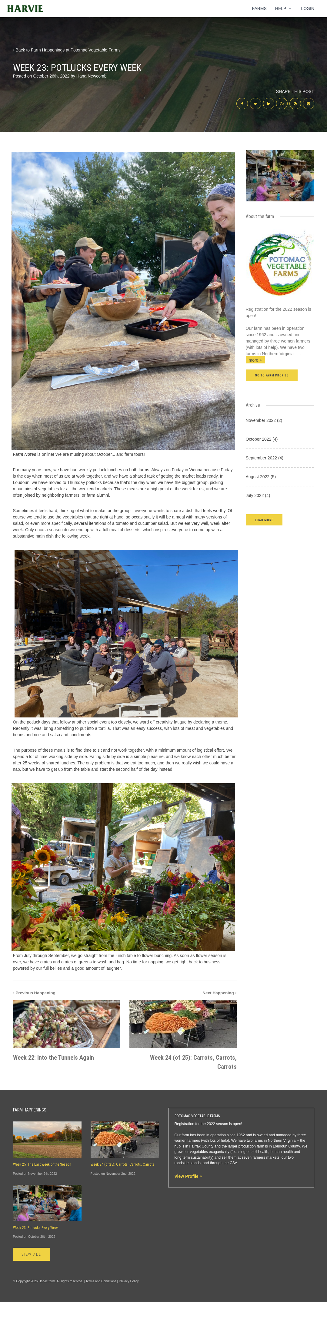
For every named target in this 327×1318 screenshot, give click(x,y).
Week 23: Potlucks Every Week (35, 1244)
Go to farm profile (272, 376)
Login (307, 8)
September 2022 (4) (265, 458)
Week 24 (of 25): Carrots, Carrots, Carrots (122, 1180)
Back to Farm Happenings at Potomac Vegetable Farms (67, 50)
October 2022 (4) (262, 439)
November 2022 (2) (264, 421)
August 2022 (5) (261, 477)
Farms (259, 8)
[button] (264, 520)
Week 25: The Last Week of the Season (42, 1180)
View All (32, 1270)
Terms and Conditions (100, 1297)
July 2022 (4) (258, 496)
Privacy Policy (128, 1297)
